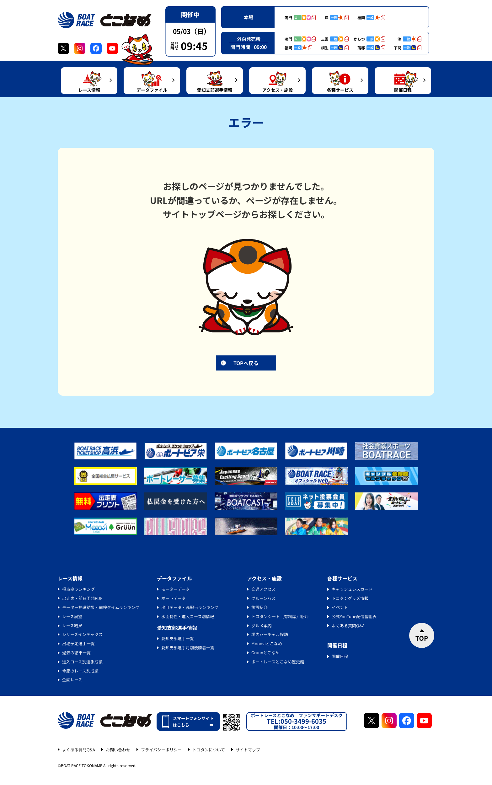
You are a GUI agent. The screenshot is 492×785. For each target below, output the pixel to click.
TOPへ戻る (246, 363)
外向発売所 (248, 39)
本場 (248, 17)
